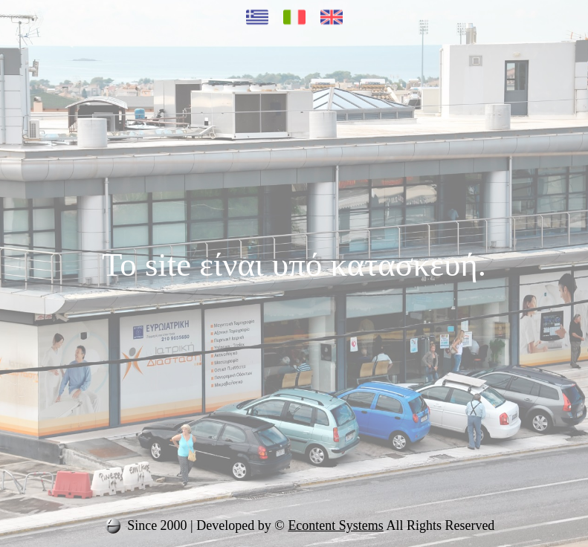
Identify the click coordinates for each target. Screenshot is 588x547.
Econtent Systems (336, 525)
